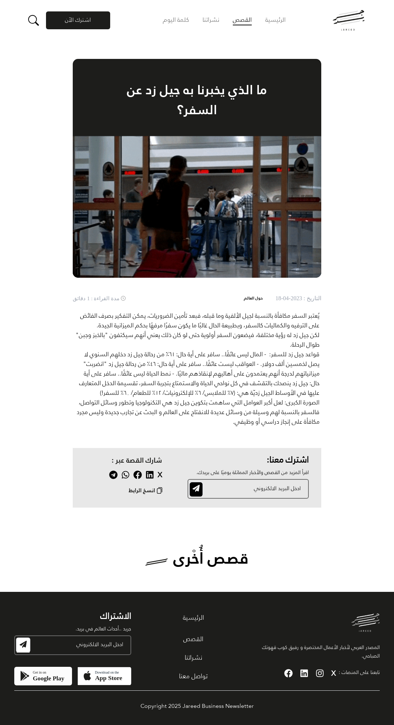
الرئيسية (275, 20)
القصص (242, 20)
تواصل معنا (193, 676)
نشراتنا (211, 20)
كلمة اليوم (176, 20)
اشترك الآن (78, 20)
